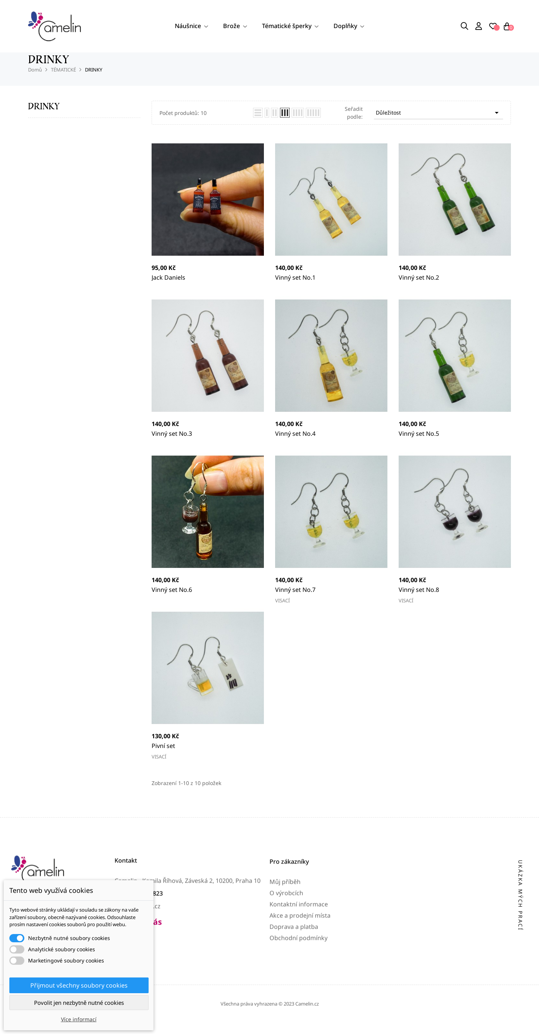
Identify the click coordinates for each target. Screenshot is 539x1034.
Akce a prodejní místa (300, 976)
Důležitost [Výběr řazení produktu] (438, 124)
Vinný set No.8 (419, 601)
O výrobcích (286, 954)
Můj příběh (285, 943)
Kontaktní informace (299, 965)
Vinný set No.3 (172, 445)
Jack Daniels (168, 289)
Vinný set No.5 (419, 445)
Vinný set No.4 (295, 445)
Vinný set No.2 (419, 289)
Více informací (79, 1019)
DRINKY (44, 118)
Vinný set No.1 (295, 289)
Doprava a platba (294, 987)
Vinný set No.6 (172, 601)
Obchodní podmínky (299, 999)
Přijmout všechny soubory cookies (79, 985)
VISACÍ (282, 612)
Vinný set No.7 (295, 601)
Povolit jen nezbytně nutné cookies (79, 1002)
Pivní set (163, 757)
